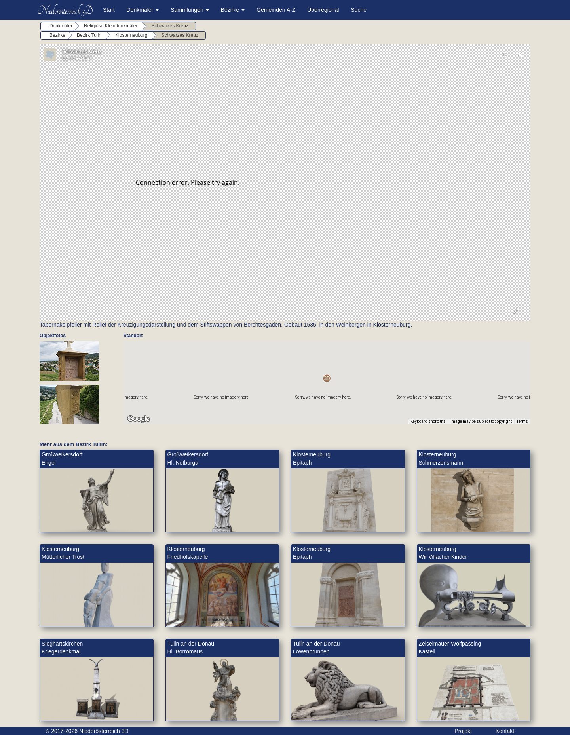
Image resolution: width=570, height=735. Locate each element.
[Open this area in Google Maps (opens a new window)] (138, 419)
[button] (326, 378)
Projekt (463, 731)
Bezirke (233, 10)
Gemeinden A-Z (275, 10)
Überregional (323, 10)
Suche (359, 10)
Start (109, 10)
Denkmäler (143, 10)
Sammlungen (190, 10)
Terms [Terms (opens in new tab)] (522, 421)
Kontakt (505, 731)
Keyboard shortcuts (428, 421)
